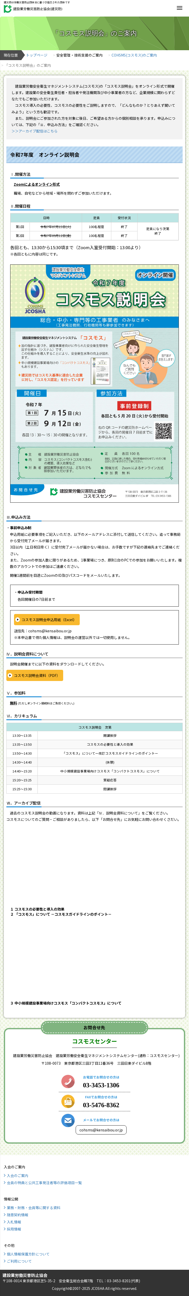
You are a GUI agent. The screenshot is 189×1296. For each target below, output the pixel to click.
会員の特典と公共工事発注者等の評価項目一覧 (44, 1182)
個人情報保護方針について (28, 1254)
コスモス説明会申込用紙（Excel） (49, 619)
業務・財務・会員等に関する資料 (33, 1207)
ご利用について (19, 1261)
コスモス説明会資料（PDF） (37, 675)
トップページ (36, 55)
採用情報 (14, 1229)
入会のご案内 (17, 1175)
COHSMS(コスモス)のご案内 (134, 55)
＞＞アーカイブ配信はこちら (34, 130)
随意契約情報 (17, 1214)
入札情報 (14, 1221)
